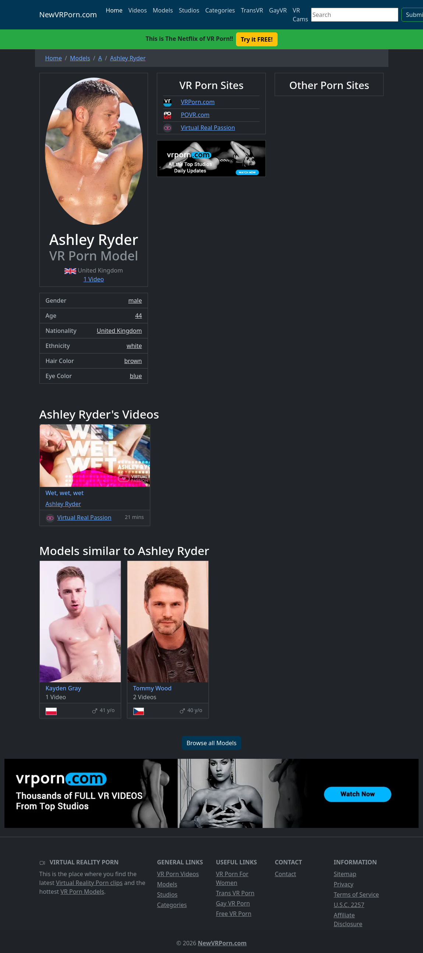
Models (163, 10)
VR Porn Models (82, 892)
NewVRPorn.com (68, 14)
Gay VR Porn (233, 903)
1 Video (94, 279)
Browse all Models (212, 743)
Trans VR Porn (235, 893)
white (134, 346)
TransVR (252, 10)
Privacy (343, 884)
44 (138, 316)
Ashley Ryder (63, 504)
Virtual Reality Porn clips (89, 883)
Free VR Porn (233, 914)
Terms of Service (356, 894)
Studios (189, 10)
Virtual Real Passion (208, 128)
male (135, 300)
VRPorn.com (198, 102)
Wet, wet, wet (65, 493)
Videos (137, 10)
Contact (285, 874)
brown (133, 361)
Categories (220, 10)
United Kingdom (119, 331)
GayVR (278, 10)
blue (136, 376)
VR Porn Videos (178, 874)
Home (114, 10)
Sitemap (345, 874)
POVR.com (195, 115)
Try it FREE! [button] (256, 39)
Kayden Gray (63, 688)
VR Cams (300, 14)
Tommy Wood (152, 688)
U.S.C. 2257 (349, 905)
